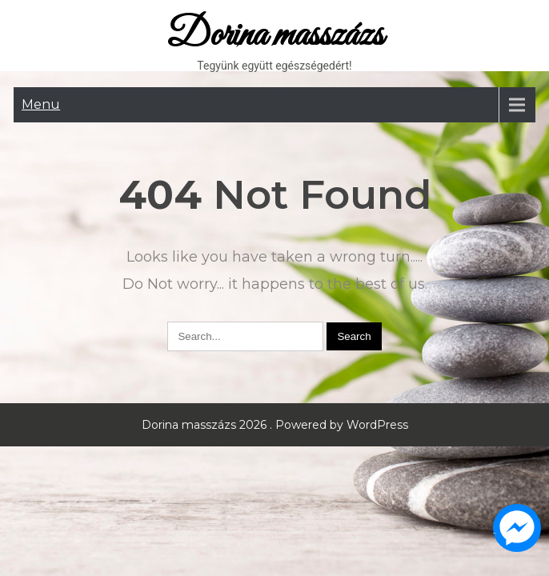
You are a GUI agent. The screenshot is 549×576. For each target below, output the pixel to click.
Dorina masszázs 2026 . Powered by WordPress (275, 425)
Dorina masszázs (274, 35)
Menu (41, 104)
